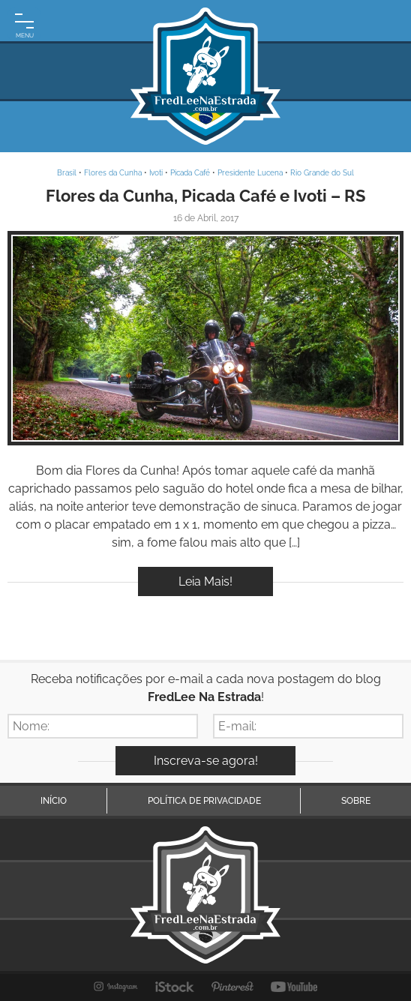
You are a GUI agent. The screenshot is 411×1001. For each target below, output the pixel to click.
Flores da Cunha (113, 173)
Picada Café (190, 173)
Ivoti (156, 173)
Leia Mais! (205, 581)
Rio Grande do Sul (322, 173)
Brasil (66, 173)
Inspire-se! (206, 338)
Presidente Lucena (250, 173)
